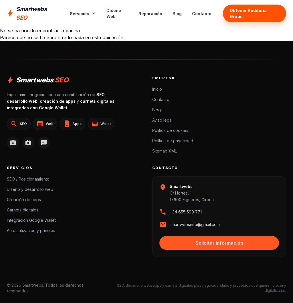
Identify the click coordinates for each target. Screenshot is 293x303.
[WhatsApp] (44, 143)
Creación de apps (24, 199)
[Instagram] (13, 143)
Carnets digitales (22, 209)
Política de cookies (170, 130)
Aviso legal (162, 120)
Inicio (157, 89)
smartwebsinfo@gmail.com (195, 224)
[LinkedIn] (28, 143)
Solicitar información (219, 243)
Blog (177, 13)
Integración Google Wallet (31, 220)
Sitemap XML (164, 150)
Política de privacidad (172, 140)
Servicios (83, 13)
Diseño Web (113, 13)
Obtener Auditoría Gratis (248, 13)
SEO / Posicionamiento (28, 179)
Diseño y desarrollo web (30, 189)
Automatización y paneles (31, 230)
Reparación (150, 13)
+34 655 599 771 (186, 211)
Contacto (201, 13)
